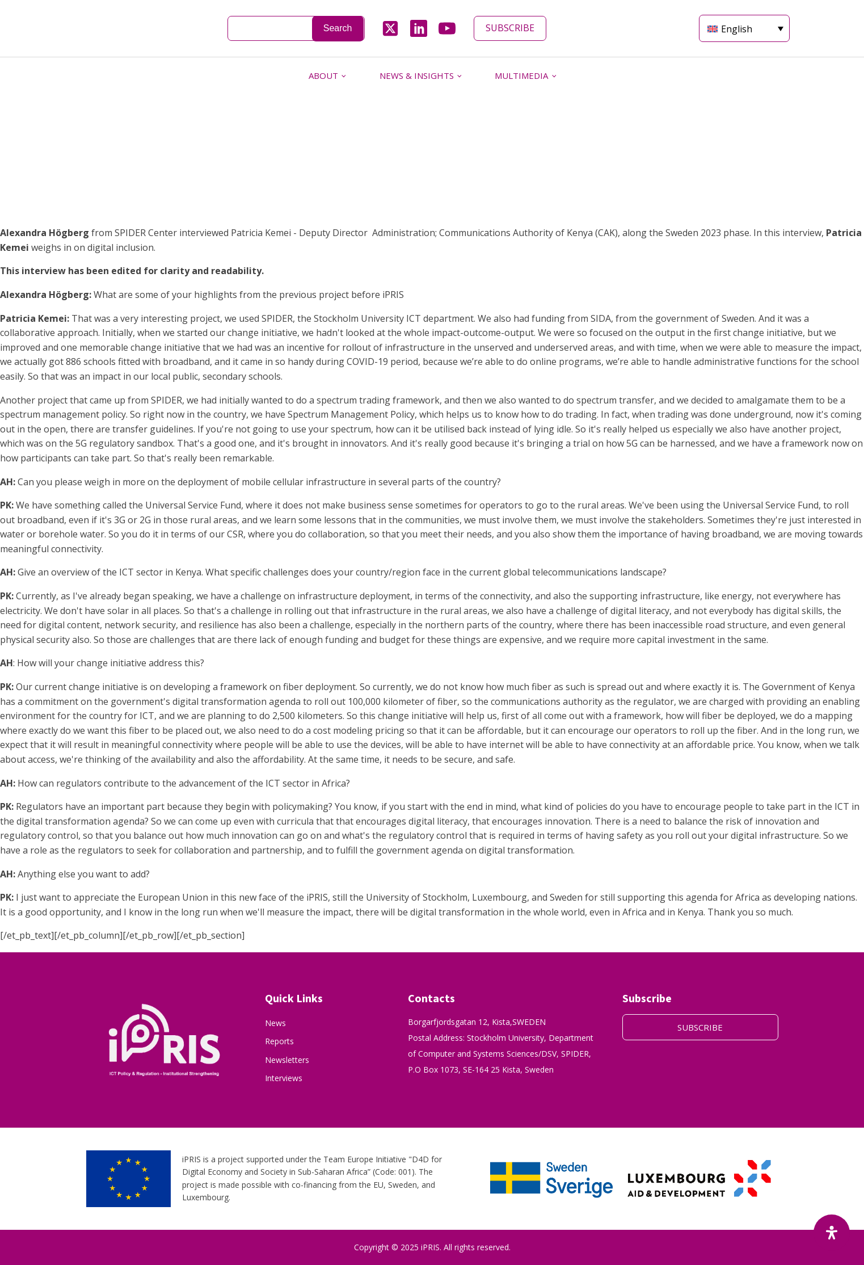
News (275, 1023)
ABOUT (323, 75)
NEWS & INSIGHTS (417, 75)
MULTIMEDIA (521, 75)
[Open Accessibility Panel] (832, 1232)
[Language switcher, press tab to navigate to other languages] (744, 28)
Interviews (283, 1078)
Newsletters (287, 1059)
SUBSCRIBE (510, 28)
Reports (279, 1041)
